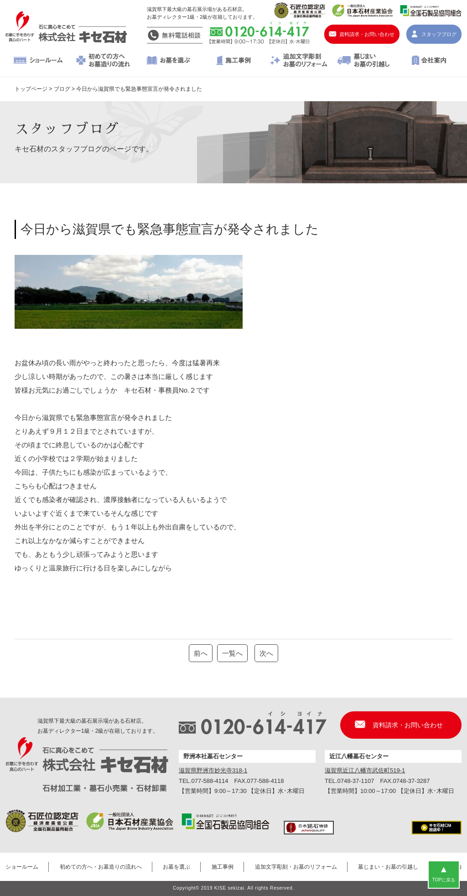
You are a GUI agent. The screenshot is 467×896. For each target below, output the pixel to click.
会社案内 (429, 61)
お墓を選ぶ (168, 61)
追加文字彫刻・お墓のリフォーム (298, 61)
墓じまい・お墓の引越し (363, 61)
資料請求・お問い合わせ (366, 34)
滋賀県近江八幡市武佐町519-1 (365, 770)
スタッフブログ (439, 34)
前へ (201, 653)
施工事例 (233, 61)
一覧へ (232, 653)
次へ (266, 653)
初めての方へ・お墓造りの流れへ (103, 61)
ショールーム (38, 61)
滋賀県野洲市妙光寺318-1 (213, 770)
